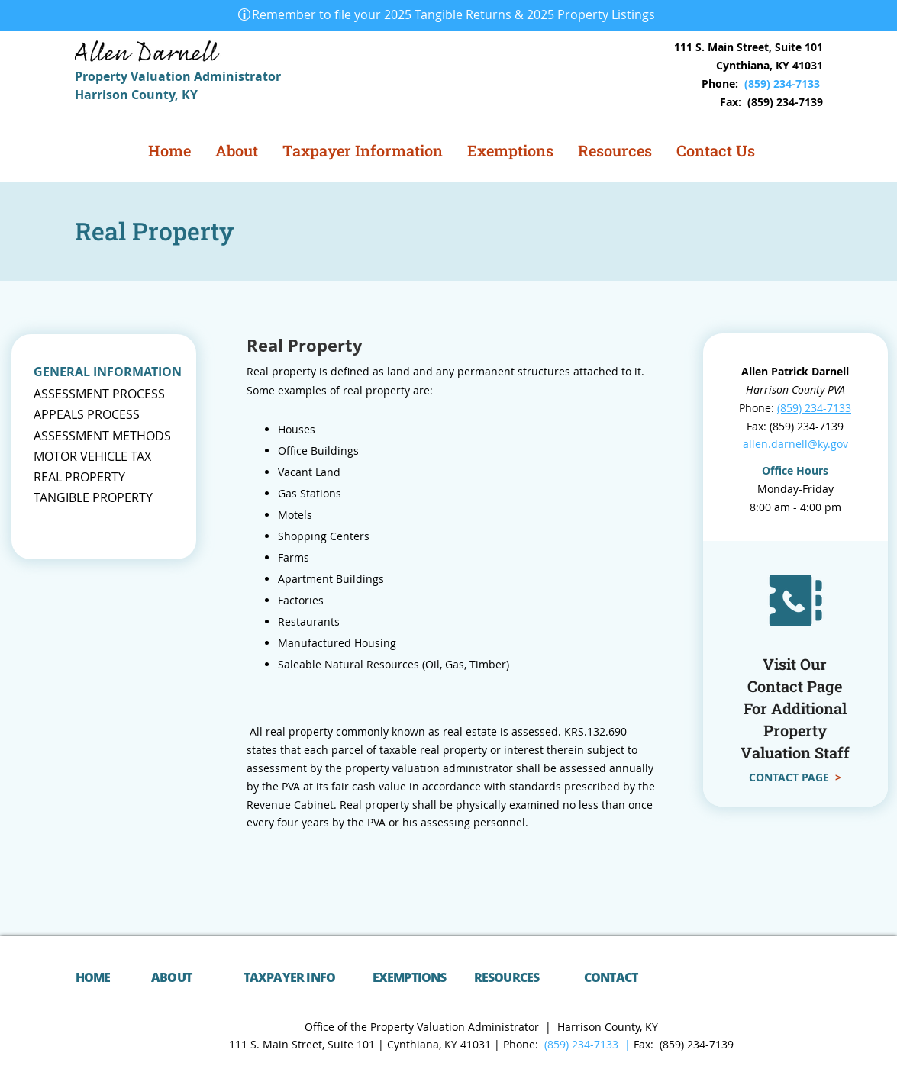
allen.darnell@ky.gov (795, 443)
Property (103, 76)
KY (190, 94)
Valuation (162, 76)
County (153, 94)
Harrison (103, 94)
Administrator (237, 76)
